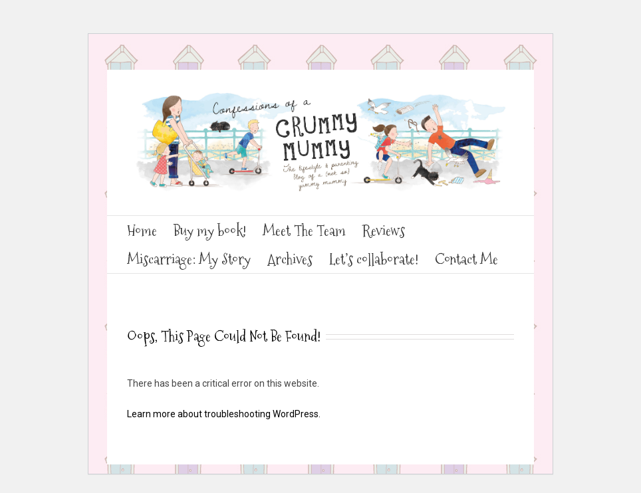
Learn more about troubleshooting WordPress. (223, 414)
